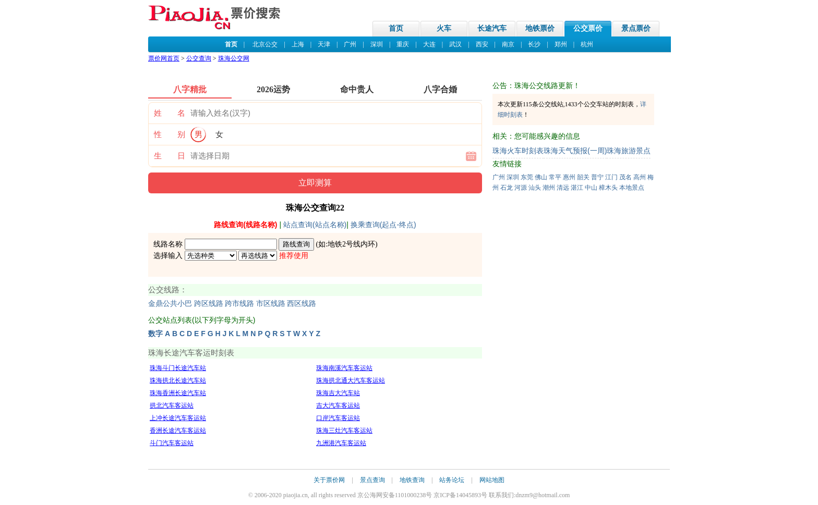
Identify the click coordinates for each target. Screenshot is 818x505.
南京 (508, 44)
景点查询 (372, 480)
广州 (350, 44)
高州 (639, 177)
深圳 (376, 44)
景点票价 (636, 28)
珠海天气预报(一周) (575, 150)
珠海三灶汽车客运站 (344, 430)
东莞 (527, 177)
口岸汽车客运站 (338, 418)
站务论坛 (451, 480)
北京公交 (265, 44)
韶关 (583, 177)
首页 (396, 28)
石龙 (506, 187)
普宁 (597, 177)
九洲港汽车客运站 (341, 443)
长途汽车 (492, 28)
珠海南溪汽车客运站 (344, 368)
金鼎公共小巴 (170, 303)
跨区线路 (208, 303)
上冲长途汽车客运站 (178, 418)
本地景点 (631, 187)
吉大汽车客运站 (338, 405)
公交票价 (588, 28)
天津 (324, 44)
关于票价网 (329, 480)
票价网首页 (163, 58)
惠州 (569, 177)
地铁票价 (540, 28)
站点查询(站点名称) (314, 224)
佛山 (541, 177)
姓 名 (169, 113)
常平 (555, 177)
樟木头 (608, 187)
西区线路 (301, 303)
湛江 (577, 187)
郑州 (561, 44)
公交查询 (198, 58)
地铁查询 (412, 480)
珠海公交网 (233, 58)
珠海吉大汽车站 (338, 393)
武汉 (455, 44)
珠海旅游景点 (629, 150)
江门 (611, 177)
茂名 (625, 177)
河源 (520, 187)
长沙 (534, 44)
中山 (591, 187)
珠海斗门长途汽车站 (178, 368)
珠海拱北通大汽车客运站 (350, 380)
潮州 (549, 187)
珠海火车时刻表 (518, 150)
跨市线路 (239, 303)
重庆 (402, 44)
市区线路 (270, 303)
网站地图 (491, 480)
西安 (482, 44)
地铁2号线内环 (351, 244)
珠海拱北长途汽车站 (178, 380)
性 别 (169, 134)
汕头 (534, 187)
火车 (444, 28)
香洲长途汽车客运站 (178, 430)
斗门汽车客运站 (172, 443)
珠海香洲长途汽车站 (178, 393)
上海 (298, 44)
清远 (563, 187)
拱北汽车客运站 (172, 405)
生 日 (169, 156)
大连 (429, 44)
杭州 (587, 44)
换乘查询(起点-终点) (383, 224)
